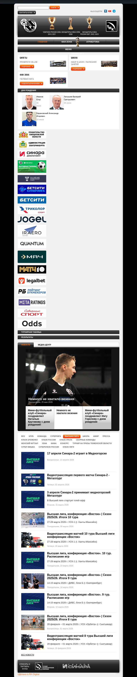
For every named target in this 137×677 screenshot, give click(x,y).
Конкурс (64, 443)
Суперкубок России (49, 447)
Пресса (106, 436)
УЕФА (44, 443)
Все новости (27, 655)
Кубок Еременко (29, 440)
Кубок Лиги (68, 447)
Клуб (31, 436)
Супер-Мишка (28, 447)
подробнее (26, 66)
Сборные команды (85, 440)
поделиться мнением (31, 83)
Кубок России (49, 440)
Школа (86, 436)
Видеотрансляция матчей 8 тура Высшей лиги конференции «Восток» (80, 637)
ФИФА (53, 443)
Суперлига (55, 436)
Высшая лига (72, 436)
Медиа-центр (44, 345)
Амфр (96, 436)
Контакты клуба (25, 12)
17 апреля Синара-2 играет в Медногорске (77, 453)
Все (23, 436)
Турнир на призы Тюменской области (92, 443)
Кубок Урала (66, 440)
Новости (25, 345)
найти (53, 7)
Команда (42, 436)
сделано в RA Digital (28, 674)
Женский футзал (29, 443)
